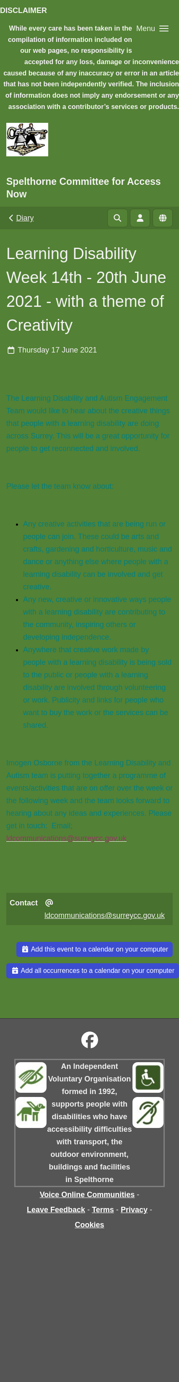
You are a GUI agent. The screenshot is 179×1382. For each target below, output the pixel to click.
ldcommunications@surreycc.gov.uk (104, 915)
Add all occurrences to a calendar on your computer (92, 970)
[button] (152, 28)
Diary (20, 218)
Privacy (134, 1210)
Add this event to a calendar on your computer (94, 949)
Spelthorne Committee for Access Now (83, 188)
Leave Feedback (56, 1210)
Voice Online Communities (87, 1194)
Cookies (89, 1225)
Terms (103, 1210)
